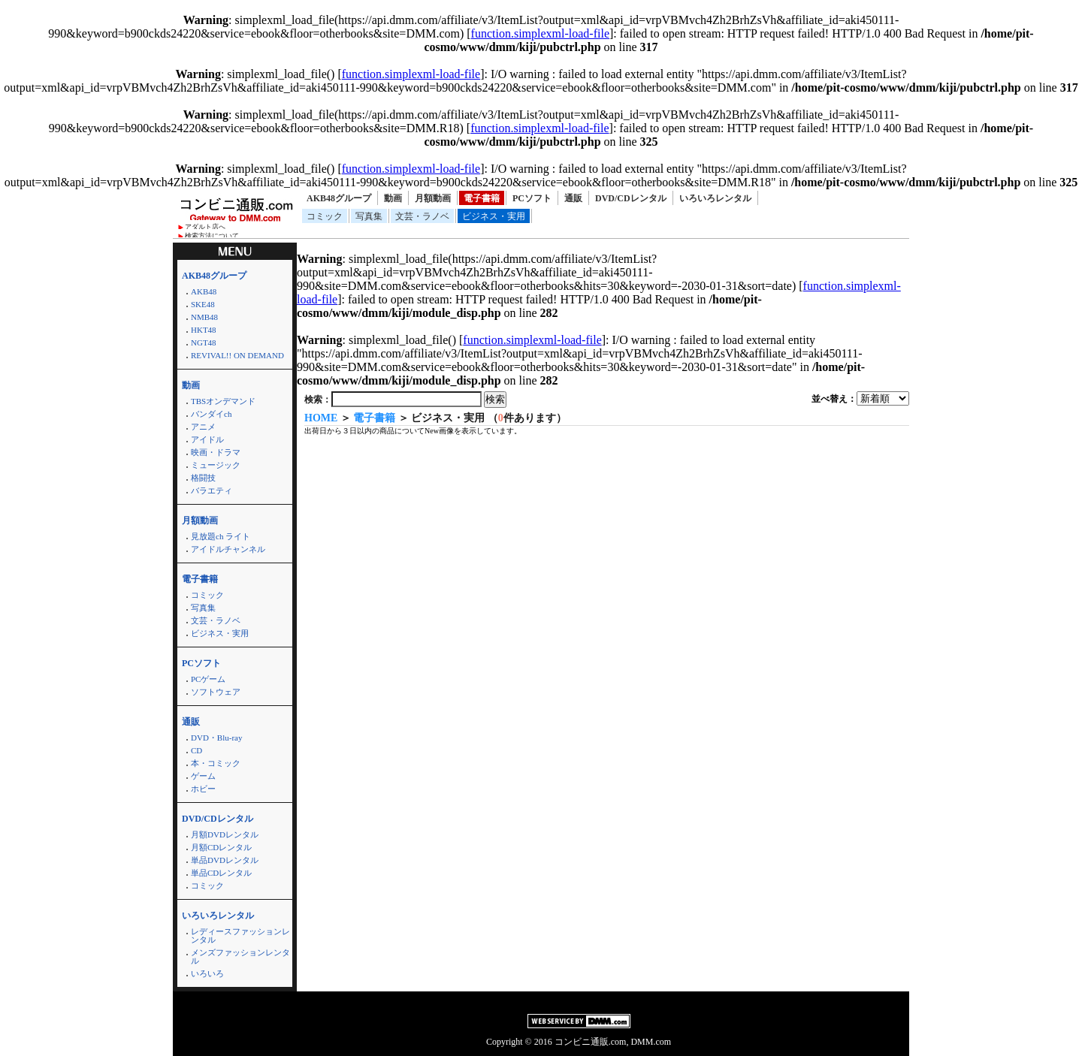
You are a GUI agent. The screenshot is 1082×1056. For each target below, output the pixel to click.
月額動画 (433, 198)
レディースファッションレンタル (240, 935)
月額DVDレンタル (224, 834)
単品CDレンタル (221, 872)
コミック (325, 216)
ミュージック (215, 464)
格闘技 (203, 477)
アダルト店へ (205, 227)
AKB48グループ (339, 198)
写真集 (368, 216)
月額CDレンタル (221, 847)
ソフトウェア (215, 691)
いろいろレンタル (715, 198)
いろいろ (207, 973)
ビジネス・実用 (493, 216)
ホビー (203, 788)
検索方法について (212, 236)
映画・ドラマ (215, 452)
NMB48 (204, 316)
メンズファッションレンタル (240, 956)
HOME (320, 418)
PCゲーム (208, 678)
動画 (393, 198)
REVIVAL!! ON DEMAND (237, 355)
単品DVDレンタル (224, 859)
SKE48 (203, 304)
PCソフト (532, 198)
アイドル (207, 439)
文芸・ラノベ (422, 216)
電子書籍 (482, 198)
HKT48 (203, 329)
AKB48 (203, 291)
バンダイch (211, 413)
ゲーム (203, 775)
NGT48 (203, 342)
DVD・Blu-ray (216, 737)
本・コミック (215, 763)
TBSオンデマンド (223, 401)
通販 (573, 198)
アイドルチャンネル (228, 549)
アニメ (203, 426)
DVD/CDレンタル (630, 198)
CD (196, 750)
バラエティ (211, 490)
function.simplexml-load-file (540, 33)
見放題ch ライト (220, 536)
